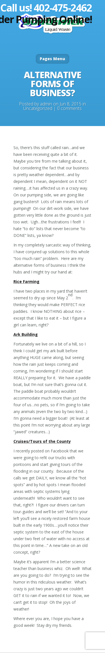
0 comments (69, 108)
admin (46, 104)
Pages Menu (52, 58)
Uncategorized (37, 108)
